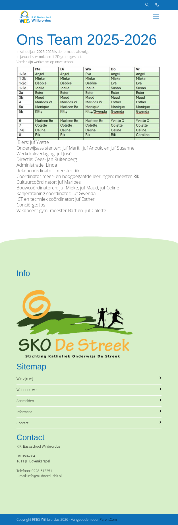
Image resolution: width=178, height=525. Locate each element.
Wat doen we (89, 389)
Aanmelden (89, 400)
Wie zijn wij (89, 378)
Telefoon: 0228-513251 (34, 470)
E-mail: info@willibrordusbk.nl (38, 476)
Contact (89, 423)
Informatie (89, 412)
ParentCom (108, 519)
